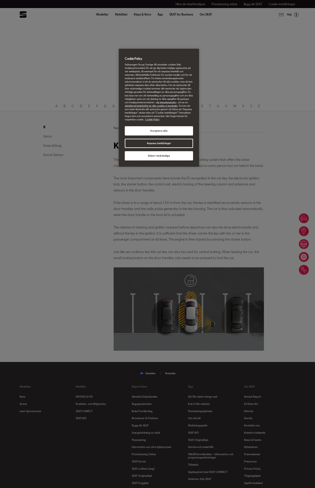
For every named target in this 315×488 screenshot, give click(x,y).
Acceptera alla (159, 130)
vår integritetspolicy (166, 102)
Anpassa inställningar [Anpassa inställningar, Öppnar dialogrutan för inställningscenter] (159, 143)
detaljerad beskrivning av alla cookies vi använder (151, 105)
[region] (159, 107)
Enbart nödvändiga (159, 155)
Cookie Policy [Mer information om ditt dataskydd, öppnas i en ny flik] (152, 119)
